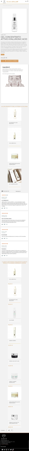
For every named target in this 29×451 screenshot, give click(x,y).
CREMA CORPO (12, 340)
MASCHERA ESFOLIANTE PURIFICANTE (14, 164)
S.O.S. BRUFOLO (12, 143)
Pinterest (12, 430)
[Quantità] (2, 61)
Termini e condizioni (4, 444)
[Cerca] (14, 5)
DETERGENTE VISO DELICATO (13, 123)
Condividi (6, 430)
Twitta (9, 430)
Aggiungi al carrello (11, 60)
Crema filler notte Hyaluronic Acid (14, 423)
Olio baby (11, 320)
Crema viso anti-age (14, 361)
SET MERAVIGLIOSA (13, 184)
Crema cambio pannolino (12, 382)
